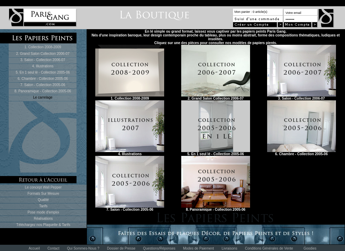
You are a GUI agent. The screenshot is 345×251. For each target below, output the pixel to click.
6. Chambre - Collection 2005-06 (43, 79)
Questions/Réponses (159, 248)
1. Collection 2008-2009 (42, 47)
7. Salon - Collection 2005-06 (43, 85)
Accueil (34, 248)
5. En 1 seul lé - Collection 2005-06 (43, 72)
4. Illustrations (43, 66)
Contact (53, 248)
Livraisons (229, 248)
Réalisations (43, 218)
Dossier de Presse (121, 248)
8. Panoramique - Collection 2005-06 (43, 91)
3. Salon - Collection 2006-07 (43, 60)
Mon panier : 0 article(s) (250, 12)
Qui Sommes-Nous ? (83, 248)
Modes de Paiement (198, 248)
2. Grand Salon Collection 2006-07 (42, 54)
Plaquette (50, 225)
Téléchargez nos (29, 225)
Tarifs (43, 206)
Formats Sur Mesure (43, 193)
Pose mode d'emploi (43, 212)
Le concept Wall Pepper (43, 187)
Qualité (43, 200)
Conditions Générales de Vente (269, 248)
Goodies (310, 248)
